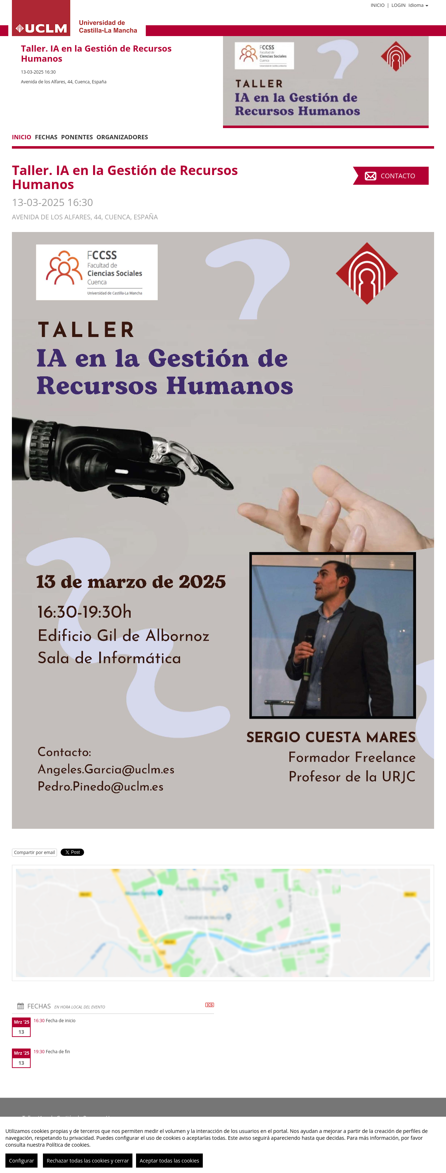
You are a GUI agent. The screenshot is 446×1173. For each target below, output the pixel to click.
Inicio (377, 5)
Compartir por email (34, 852)
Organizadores (122, 137)
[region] (223, 1145)
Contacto (398, 175)
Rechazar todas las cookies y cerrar (88, 1160)
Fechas (46, 137)
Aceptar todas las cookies (169, 1160)
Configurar (21, 1160)
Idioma (418, 5)
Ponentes (77, 137)
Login (399, 5)
